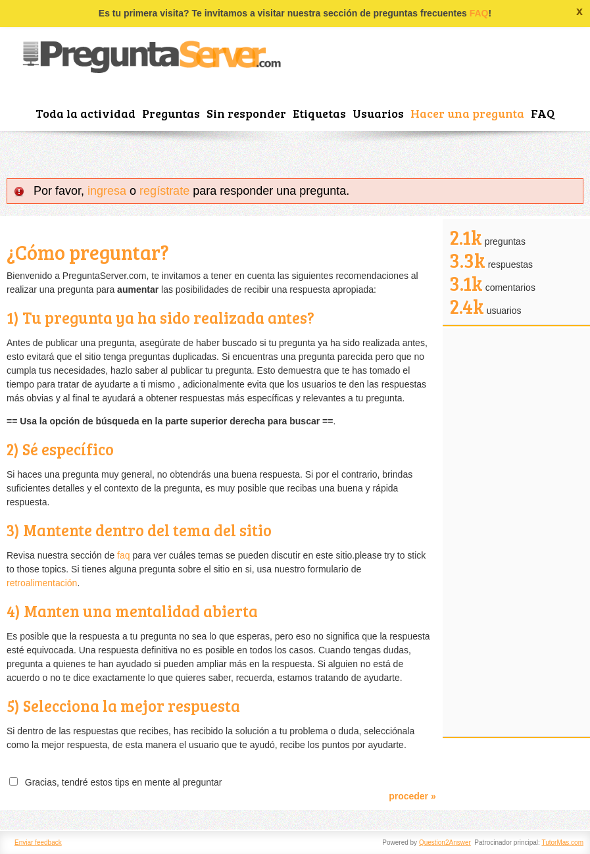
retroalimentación (42, 583)
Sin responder (246, 113)
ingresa (106, 190)
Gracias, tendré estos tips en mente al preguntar (121, 782)
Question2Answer (445, 842)
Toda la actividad (85, 113)
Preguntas (171, 113)
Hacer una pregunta (467, 113)
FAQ (479, 13)
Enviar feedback (38, 842)
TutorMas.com (562, 842)
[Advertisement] (516, 532)
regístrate (164, 190)
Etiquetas (319, 113)
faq (123, 555)
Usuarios (378, 113)
